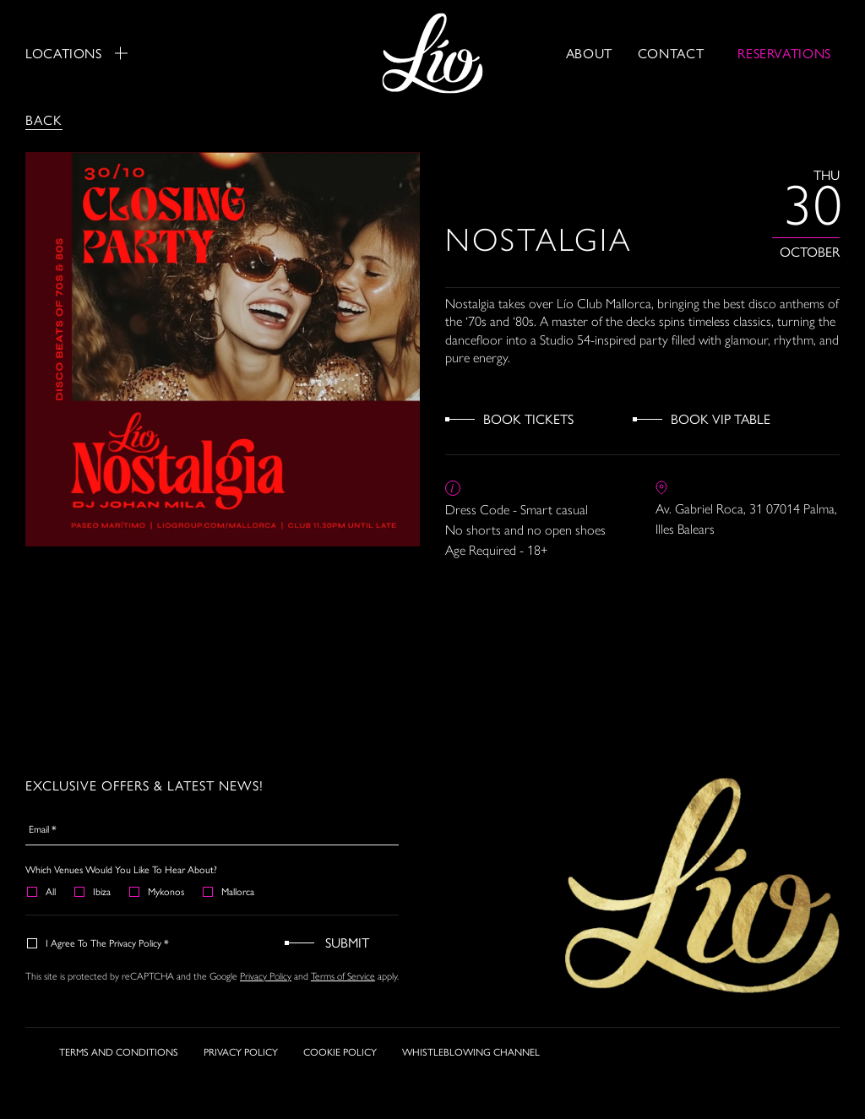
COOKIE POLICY (340, 1051)
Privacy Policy (265, 976)
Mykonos (157, 891)
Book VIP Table (720, 418)
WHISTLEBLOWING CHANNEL (471, 1051)
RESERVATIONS (784, 52)
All (42, 891)
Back (44, 119)
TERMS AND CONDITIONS (118, 1051)
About (589, 52)
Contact (671, 52)
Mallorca (229, 891)
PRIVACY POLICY (241, 1051)
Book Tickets (528, 418)
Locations (76, 53)
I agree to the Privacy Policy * (99, 942)
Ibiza (93, 891)
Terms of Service (343, 976)
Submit (347, 942)
